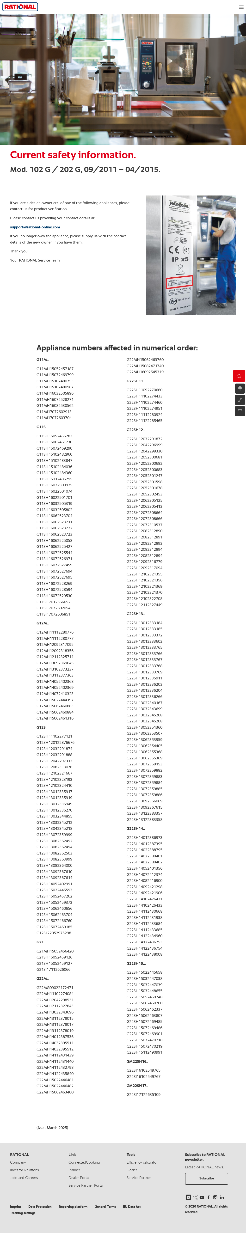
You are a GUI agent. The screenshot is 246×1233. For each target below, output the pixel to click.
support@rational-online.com (35, 227)
